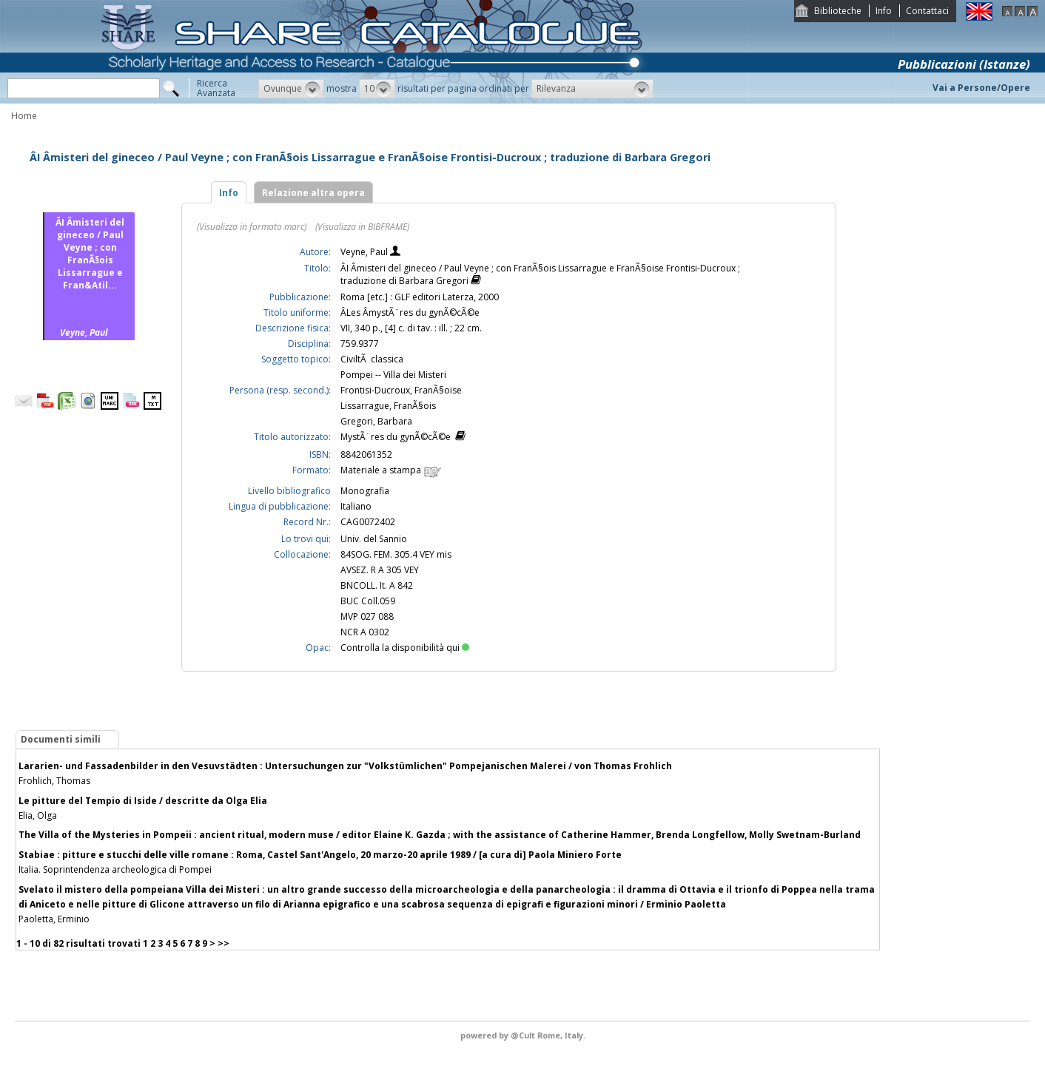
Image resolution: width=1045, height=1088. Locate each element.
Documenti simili (61, 739)
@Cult (524, 1035)
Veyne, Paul (365, 252)
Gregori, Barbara (376, 421)
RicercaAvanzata (216, 88)
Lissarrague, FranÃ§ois (388, 405)
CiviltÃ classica (371, 359)
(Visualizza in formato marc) (251, 226)
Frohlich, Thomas (54, 780)
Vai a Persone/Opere (981, 87)
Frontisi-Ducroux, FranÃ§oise (401, 390)
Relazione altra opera (313, 192)
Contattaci (927, 10)
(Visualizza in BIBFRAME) (362, 226)
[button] (291, 88)
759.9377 (359, 343)
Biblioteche (837, 10)
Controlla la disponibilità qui (404, 647)
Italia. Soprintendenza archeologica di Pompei (115, 869)
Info (884, 10)
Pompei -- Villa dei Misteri (393, 374)
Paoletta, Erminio (54, 919)
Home (24, 115)
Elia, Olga (38, 815)
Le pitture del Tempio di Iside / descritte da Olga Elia (143, 800)
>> (223, 943)
